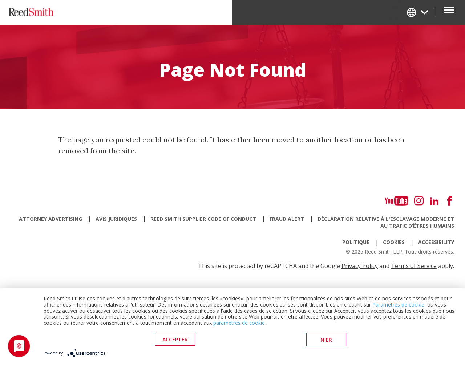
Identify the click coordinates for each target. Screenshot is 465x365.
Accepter (175, 339)
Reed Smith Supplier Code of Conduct (203, 218)
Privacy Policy (359, 266)
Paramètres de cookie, (399, 304)
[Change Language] (417, 12)
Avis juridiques (116, 218)
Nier (326, 339)
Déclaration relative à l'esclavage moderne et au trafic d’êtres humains (386, 222)
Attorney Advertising (50, 218)
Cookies (394, 242)
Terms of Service (414, 266)
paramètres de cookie (239, 323)
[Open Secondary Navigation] (449, 12)
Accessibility (436, 242)
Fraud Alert (287, 218)
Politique (355, 242)
